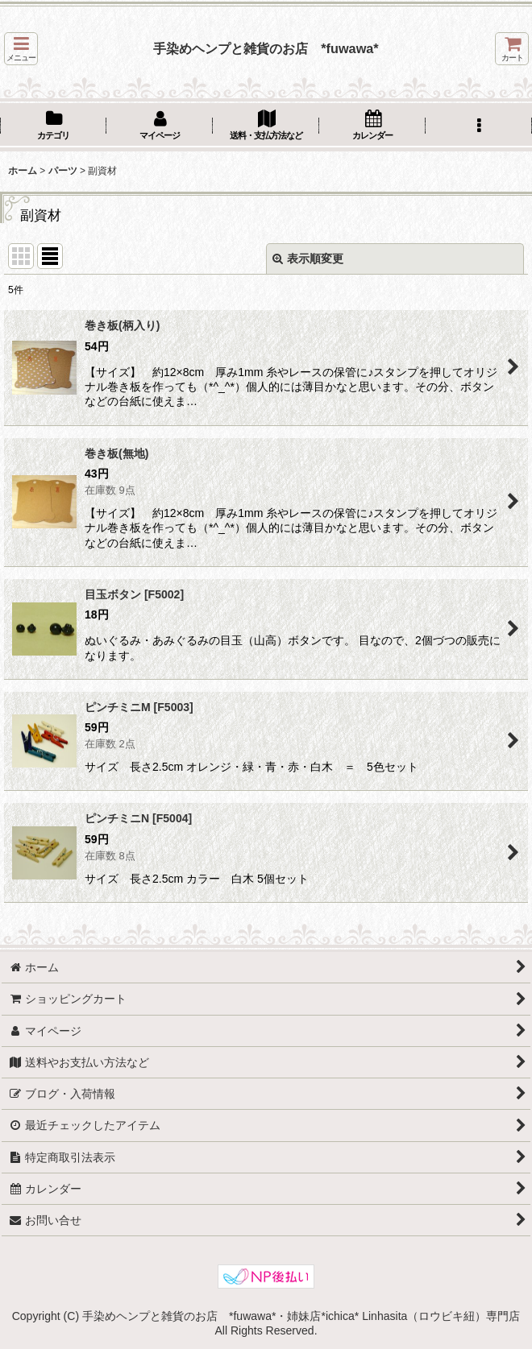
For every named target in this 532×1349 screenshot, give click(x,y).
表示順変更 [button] (307, 258)
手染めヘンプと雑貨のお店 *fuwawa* (265, 48)
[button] (21, 48)
